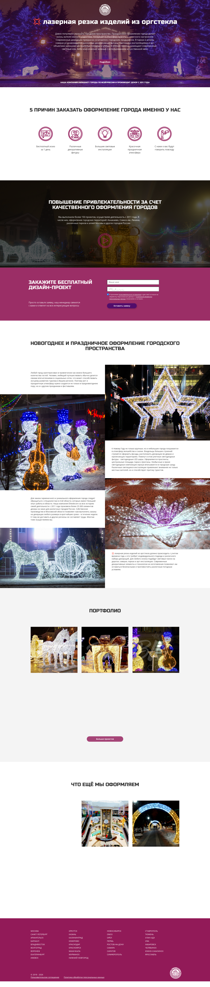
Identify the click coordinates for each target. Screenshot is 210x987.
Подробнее (105, 62)
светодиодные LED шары (131, 461)
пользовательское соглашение (130, 296)
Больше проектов (105, 742)
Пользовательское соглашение (45, 983)
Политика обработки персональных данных (84, 983)
